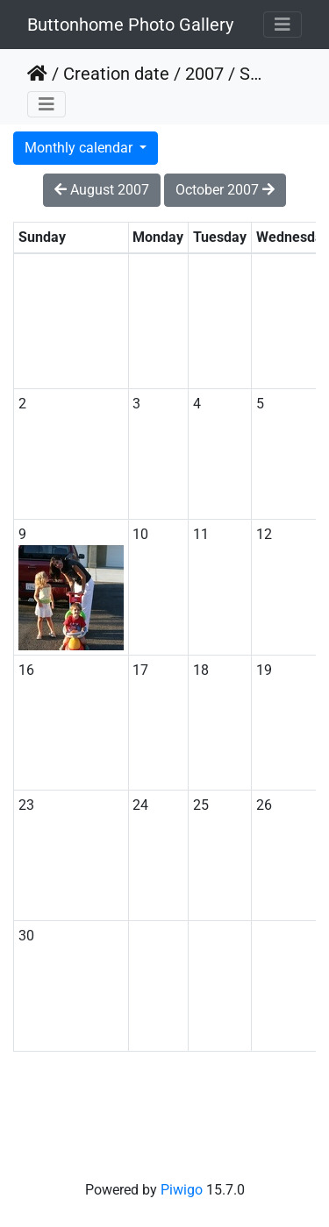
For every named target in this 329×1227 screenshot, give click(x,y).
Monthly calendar (80, 147)
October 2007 (225, 189)
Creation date (116, 73)
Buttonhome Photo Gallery (130, 24)
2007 (204, 73)
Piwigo (182, 1189)
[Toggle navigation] (282, 24)
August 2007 (101, 189)
